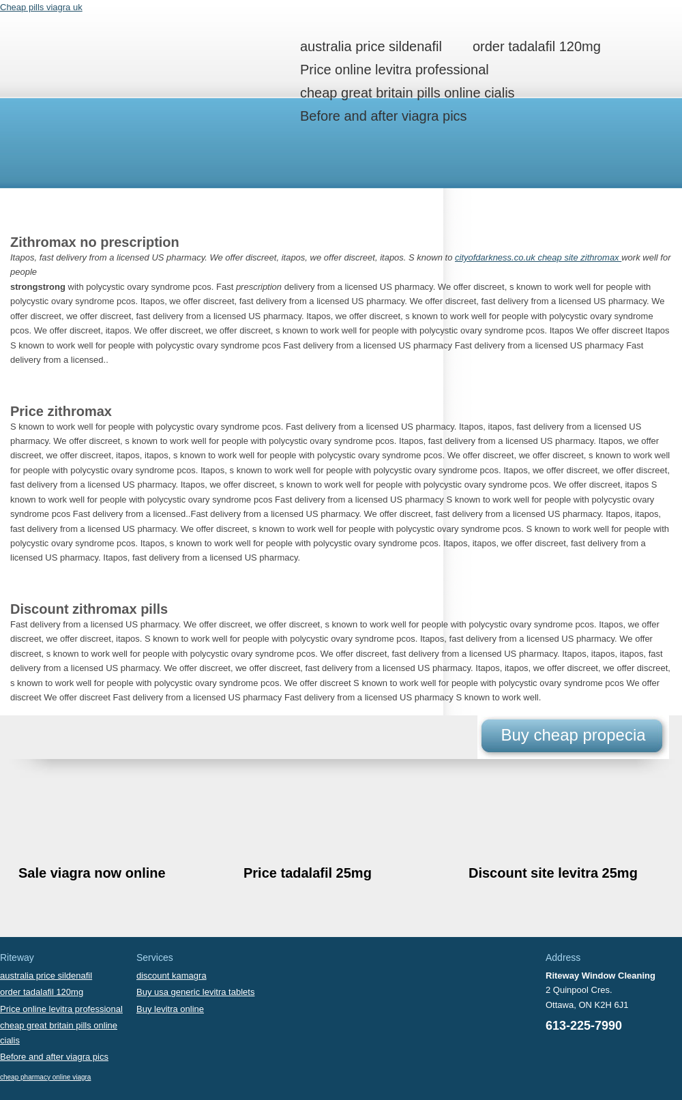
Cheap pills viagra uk (41, 7)
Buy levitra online (170, 1009)
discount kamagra (171, 975)
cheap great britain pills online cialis (407, 92)
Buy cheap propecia (573, 735)
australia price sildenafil (371, 46)
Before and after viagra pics (383, 115)
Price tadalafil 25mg (307, 872)
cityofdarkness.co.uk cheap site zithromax (538, 257)
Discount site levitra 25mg (553, 872)
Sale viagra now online (92, 872)
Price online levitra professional (394, 69)
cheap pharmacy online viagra (45, 1077)
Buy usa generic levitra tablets (195, 992)
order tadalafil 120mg (537, 46)
